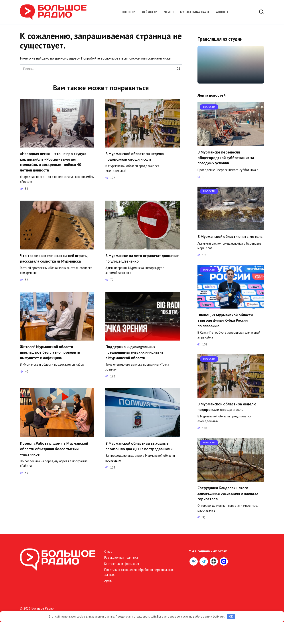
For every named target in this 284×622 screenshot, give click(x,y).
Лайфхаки (149, 12)
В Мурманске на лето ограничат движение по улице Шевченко (142, 258)
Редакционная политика (121, 557)
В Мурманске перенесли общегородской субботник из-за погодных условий (225, 157)
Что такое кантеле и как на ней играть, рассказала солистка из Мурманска (54, 258)
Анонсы (222, 12)
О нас (108, 551)
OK (231, 616)
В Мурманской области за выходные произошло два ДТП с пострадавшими (138, 446)
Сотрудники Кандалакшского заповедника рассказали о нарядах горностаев (227, 493)
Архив (108, 580)
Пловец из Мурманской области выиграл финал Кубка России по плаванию (225, 320)
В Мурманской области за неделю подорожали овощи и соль (134, 156)
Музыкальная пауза (194, 12)
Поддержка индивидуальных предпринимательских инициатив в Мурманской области (134, 352)
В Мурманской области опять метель (229, 236)
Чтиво (169, 12)
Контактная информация (121, 564)
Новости (128, 12)
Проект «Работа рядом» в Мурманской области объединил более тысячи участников (54, 449)
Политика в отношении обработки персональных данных (139, 572)
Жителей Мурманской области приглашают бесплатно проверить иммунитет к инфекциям (50, 352)
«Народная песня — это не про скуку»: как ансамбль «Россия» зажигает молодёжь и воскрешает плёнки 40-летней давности (53, 162)
